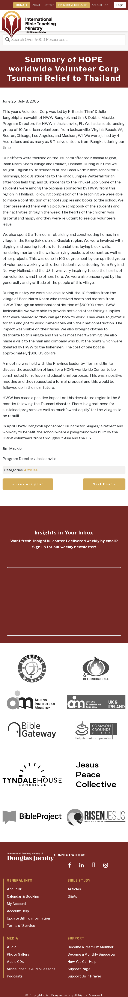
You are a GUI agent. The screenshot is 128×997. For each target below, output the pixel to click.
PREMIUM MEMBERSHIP (72, 5)
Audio (12, 947)
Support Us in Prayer (84, 976)
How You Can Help (82, 962)
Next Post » (104, 484)
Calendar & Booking (23, 896)
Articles (31, 470)
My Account (16, 904)
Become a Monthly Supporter (92, 954)
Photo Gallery (18, 954)
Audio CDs (15, 962)
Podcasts (15, 976)
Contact (49, 5)
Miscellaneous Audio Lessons (31, 969)
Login (119, 5)
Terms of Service (21, 926)
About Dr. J (15, 889)
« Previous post (28, 484)
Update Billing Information (28, 918)
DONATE (22, 5)
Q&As (72, 896)
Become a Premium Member (91, 947)
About (36, 5)
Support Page (79, 969)
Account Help (100, 5)
